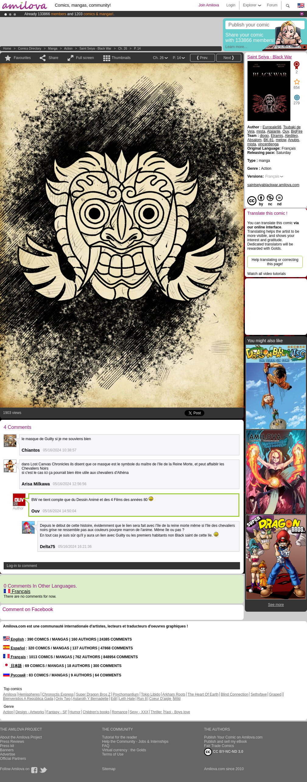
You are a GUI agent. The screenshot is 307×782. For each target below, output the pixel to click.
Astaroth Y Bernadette (91, 699)
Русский (14, 675)
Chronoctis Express (58, 694)
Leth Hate (127, 699)
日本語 (12, 666)
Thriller (156, 712)
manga (53, 48)
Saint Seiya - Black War (95, 48)
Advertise (7, 754)
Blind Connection (235, 694)
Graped (275, 694)
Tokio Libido (150, 694)
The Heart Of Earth (203, 694)
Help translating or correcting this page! (275, 262)
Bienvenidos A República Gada (28, 699)
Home (7, 48)
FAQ (105, 746)
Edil (114, 699)
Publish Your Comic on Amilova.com (233, 737)
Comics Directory (29, 48)
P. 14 (137, 48)
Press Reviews (12, 741)
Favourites (22, 58)
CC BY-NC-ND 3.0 (223, 752)
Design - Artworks (30, 712)
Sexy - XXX (139, 712)
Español (14, 648)
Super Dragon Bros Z (93, 694)
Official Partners (13, 758)
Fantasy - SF (56, 712)
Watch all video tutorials (266, 274)
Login (230, 5)
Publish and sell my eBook (225, 741)
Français (17, 591)
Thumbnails (121, 58)
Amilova (9, 694)
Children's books (96, 712)
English (13, 639)
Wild (176, 699)
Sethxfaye (259, 694)
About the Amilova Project (21, 737)
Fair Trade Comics (219, 746)
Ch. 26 (122, 48)
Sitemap (108, 769)
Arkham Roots (173, 694)
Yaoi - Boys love (177, 712)
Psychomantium (126, 694)
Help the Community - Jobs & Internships (135, 741)
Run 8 (142, 699)
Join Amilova (209, 5)
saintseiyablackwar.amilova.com (273, 185)
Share (53, 58)
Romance (119, 712)
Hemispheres (29, 694)
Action (68, 48)
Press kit (7, 746)
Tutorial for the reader (119, 737)
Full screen (85, 58)
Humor (74, 712)
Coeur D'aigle (160, 699)
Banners (7, 750)
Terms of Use (113, 754)
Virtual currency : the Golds (124, 750)
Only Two (63, 699)
